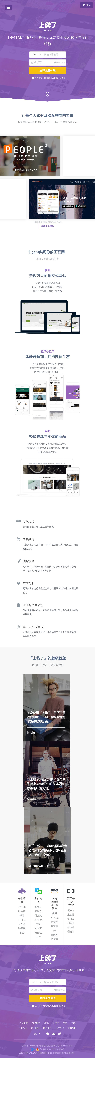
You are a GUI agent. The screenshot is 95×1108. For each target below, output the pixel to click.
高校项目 (72, 1028)
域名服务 (36, 1023)
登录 (86, 5)
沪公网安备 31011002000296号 (51, 1049)
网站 (65, 1023)
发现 (46, 1023)
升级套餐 (24, 1023)
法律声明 (61, 78)
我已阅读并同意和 (50, 78)
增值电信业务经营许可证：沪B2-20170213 (56, 1046)
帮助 (73, 1023)
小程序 (56, 1023)
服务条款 (52, 78)
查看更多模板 (47, 226)
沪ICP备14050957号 (30, 1046)
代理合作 (60, 1028)
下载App (23, 1028)
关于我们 (35, 1028)
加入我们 (47, 1028)
